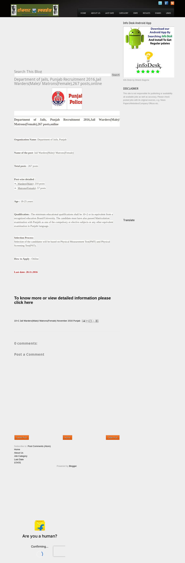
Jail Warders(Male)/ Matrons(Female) (38, 320)
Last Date (109, 13)
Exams (158, 13)
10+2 (16, 320)
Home (83, 13)
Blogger (72, 466)
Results (146, 13)
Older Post (113, 437)
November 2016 (65, 320)
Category (123, 13)
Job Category (20, 456)
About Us (95, 13)
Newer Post (21, 437)
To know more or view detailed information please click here (62, 300)
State (135, 13)
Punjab (76, 320)
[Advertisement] (42, 45)
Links (168, 13)
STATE (17, 462)
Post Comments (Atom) (39, 446)
